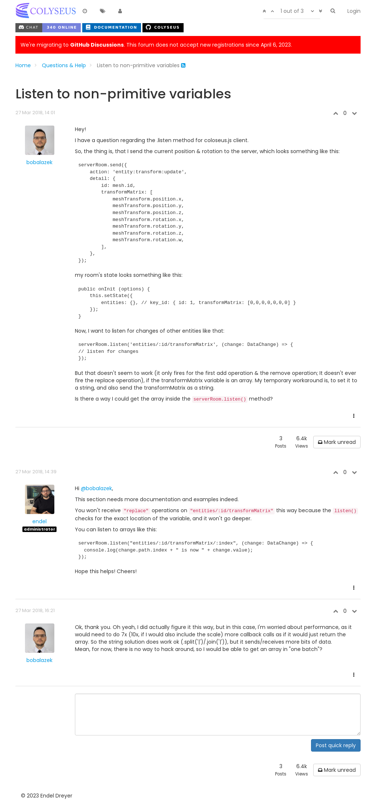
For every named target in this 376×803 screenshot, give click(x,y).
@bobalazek (96, 488)
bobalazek (39, 162)
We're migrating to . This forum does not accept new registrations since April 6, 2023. (156, 44)
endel (39, 521)
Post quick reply (336, 745)
